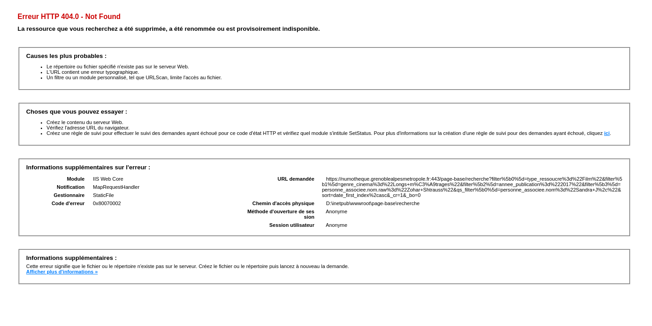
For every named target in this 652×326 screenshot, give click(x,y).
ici (606, 133)
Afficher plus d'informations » (62, 271)
